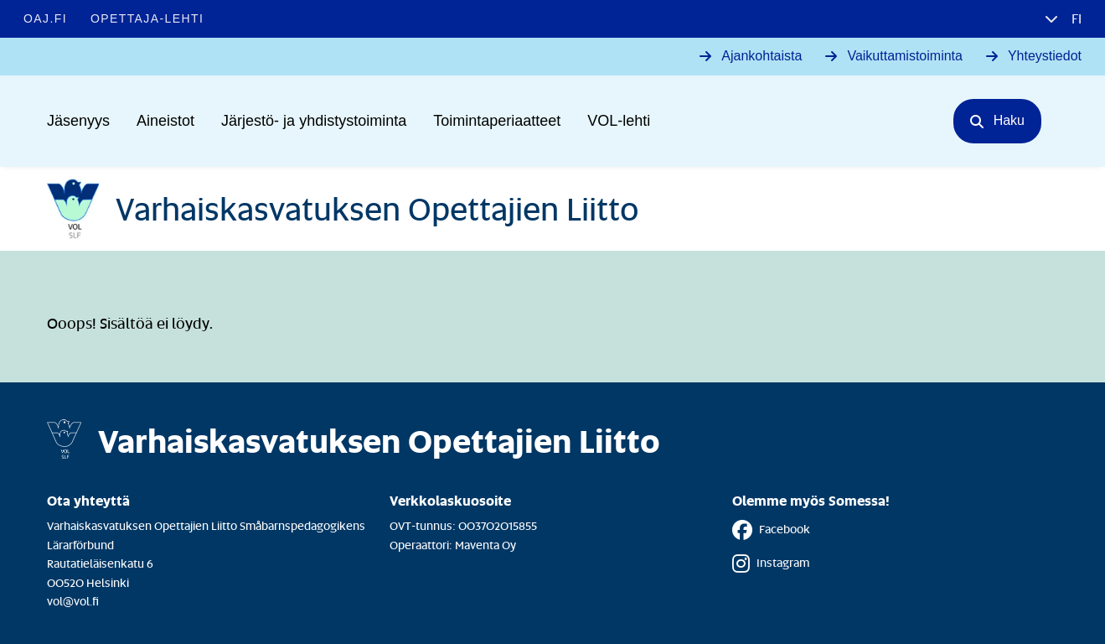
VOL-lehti (618, 120)
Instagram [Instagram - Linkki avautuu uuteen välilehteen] (770, 563)
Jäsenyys (78, 120)
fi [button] (1075, 18)
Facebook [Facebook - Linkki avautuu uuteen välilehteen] (771, 530)
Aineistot (165, 120)
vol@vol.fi (73, 601)
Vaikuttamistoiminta (905, 56)
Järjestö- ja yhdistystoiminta (313, 120)
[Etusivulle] (342, 209)
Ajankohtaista (761, 56)
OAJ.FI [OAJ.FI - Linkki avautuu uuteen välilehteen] (45, 18)
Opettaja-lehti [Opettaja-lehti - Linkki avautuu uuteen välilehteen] (147, 18)
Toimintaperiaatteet (496, 120)
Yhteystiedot (1045, 56)
